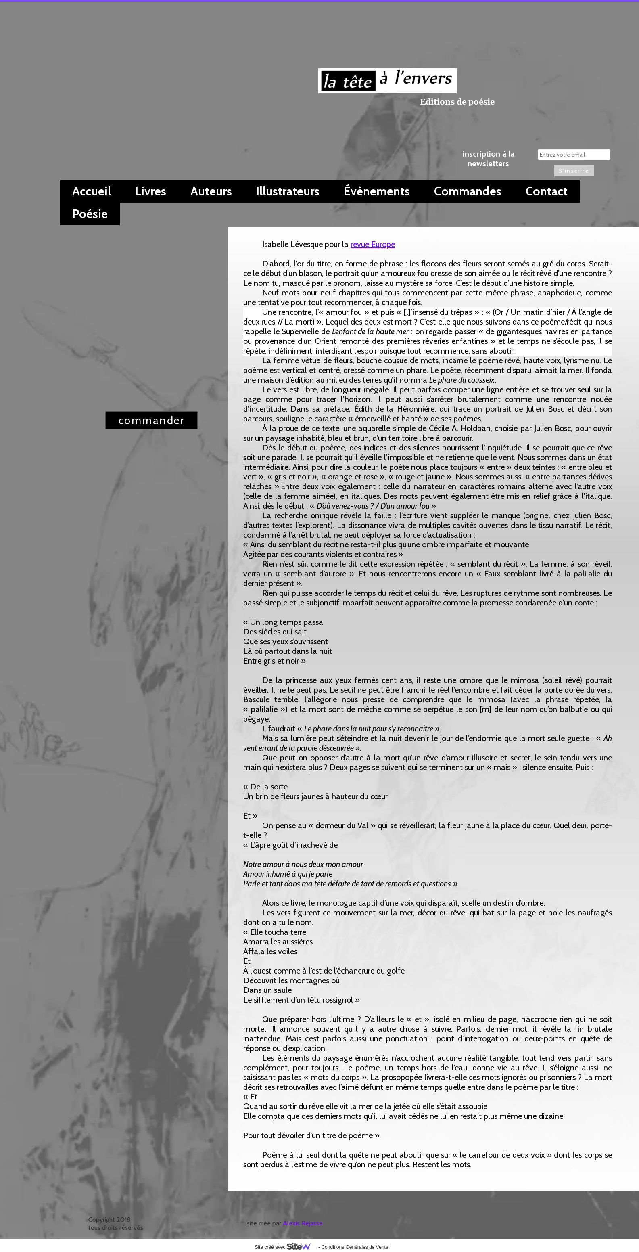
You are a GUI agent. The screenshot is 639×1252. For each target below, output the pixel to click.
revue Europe (373, 244)
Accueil (91, 191)
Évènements (377, 191)
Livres (150, 191)
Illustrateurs (288, 191)
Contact (547, 191)
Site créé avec (286, 1247)
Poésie (90, 213)
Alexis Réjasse (303, 1223)
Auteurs (211, 191)
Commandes (467, 191)
